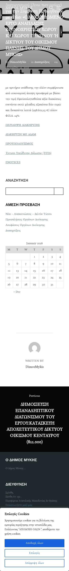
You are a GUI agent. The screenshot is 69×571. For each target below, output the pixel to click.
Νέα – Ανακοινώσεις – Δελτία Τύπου (29, 214)
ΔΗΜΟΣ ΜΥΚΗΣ (19, 8)
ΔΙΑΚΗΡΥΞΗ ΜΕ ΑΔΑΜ (21, 134)
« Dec (17, 291)
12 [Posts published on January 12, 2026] (9, 270)
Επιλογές (34, 553)
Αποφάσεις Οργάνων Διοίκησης (25, 225)
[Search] (58, 191)
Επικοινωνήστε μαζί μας (19, 505)
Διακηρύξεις (41, 62)
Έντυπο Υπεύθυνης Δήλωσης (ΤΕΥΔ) (28, 153)
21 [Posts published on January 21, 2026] (25, 277)
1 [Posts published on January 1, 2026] (34, 256)
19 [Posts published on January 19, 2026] (9, 277)
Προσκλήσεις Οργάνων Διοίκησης (27, 219)
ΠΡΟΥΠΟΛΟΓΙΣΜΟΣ (19, 143)
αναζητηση (17, 180)
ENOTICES (13, 162)
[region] (34, 539)
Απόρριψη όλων (34, 563)
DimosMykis (18, 62)
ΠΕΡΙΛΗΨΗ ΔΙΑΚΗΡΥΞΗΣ (23, 125)
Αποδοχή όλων (34, 543)
